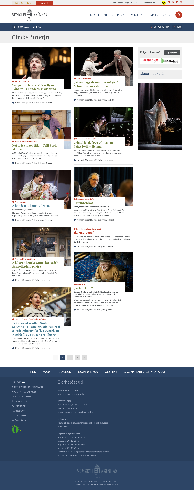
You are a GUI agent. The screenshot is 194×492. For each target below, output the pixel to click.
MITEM (166, 15)
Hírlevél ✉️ (18, 382)
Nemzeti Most (23, 3)
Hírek (32, 372)
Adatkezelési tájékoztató (27, 387)
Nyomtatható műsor (24, 392)
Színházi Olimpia (160, 27)
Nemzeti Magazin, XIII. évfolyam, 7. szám (95, 219)
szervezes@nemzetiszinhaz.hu (71, 394)
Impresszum (19, 416)
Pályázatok (19, 406)
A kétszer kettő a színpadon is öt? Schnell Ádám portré (35, 265)
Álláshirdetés (20, 401)
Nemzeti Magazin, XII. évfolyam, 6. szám (33, 220)
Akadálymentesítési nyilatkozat (144, 372)
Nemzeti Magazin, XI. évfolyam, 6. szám (33, 348)
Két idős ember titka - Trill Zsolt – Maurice (35, 147)
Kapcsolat (18, 411)
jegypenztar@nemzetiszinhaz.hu (78, 412)
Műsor (47, 372)
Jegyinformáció (88, 372)
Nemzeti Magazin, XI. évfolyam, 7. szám (94, 309)
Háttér (153, 15)
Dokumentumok (21, 397)
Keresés (172, 53)
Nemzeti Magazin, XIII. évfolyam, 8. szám (95, 160)
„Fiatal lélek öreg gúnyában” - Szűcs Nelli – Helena (95, 144)
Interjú (108, 15)
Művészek (64, 372)
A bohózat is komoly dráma (31, 206)
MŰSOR (94, 15)
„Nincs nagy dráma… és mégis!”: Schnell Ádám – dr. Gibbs (96, 84)
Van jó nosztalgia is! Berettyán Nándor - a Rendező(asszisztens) (34, 87)
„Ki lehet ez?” (83, 288)
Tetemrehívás (83, 203)
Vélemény (137, 15)
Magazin (44, 3)
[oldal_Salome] (160, 116)
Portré (122, 15)
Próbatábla (19, 421)
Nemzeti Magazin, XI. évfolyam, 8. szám (95, 246)
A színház (111, 372)
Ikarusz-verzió (84, 233)
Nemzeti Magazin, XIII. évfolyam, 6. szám (33, 102)
